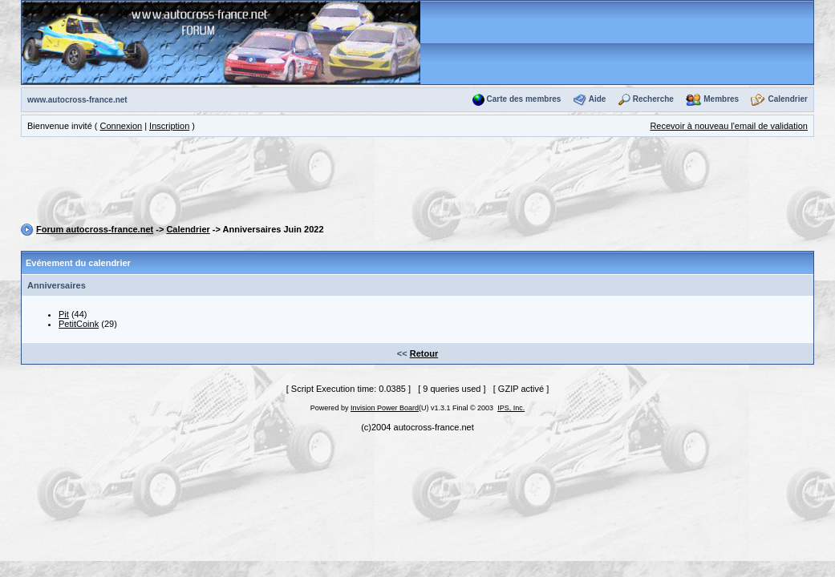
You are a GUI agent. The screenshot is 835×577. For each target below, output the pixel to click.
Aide (597, 99)
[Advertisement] (418, 183)
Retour (424, 353)
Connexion (121, 126)
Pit (64, 314)
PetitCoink (79, 324)
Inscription (169, 126)
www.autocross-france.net (77, 99)
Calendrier (788, 99)
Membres (721, 99)
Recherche (653, 99)
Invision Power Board (385, 408)
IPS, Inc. (511, 408)
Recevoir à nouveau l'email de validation (729, 126)
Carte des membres (524, 99)
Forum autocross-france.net (94, 229)
